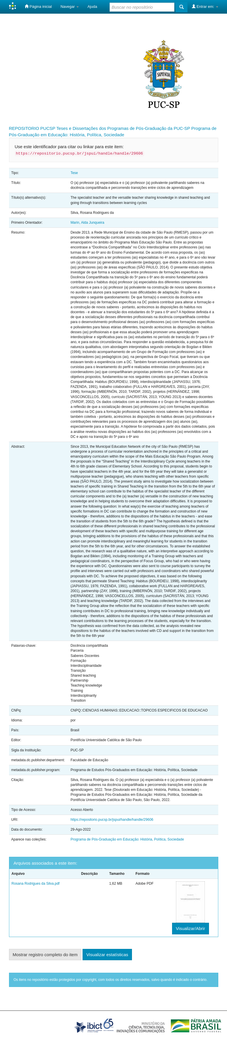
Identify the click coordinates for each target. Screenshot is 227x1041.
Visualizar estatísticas (107, 954)
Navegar (69, 6)
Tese (74, 173)
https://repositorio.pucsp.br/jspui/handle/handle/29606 (112, 820)
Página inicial (38, 6)
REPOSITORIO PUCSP (32, 128)
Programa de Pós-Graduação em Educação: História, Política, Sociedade (127, 839)
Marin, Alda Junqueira (87, 223)
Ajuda (92, 6)
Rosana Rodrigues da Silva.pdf (36, 883)
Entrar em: (205, 6)
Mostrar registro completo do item (45, 954)
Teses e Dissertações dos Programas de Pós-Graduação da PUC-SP (123, 128)
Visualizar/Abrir (190, 928)
